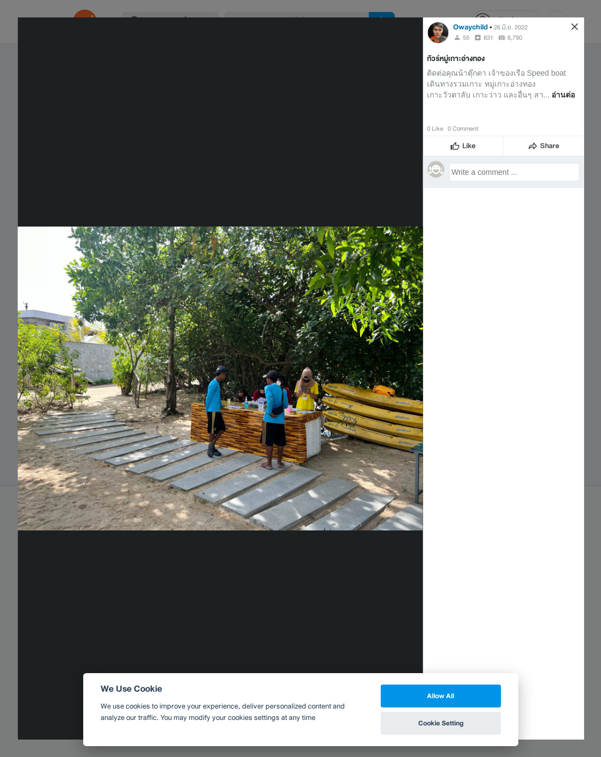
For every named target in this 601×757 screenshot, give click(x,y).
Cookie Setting (440, 723)
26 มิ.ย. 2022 (511, 27)
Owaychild (470, 27)
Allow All (440, 696)
